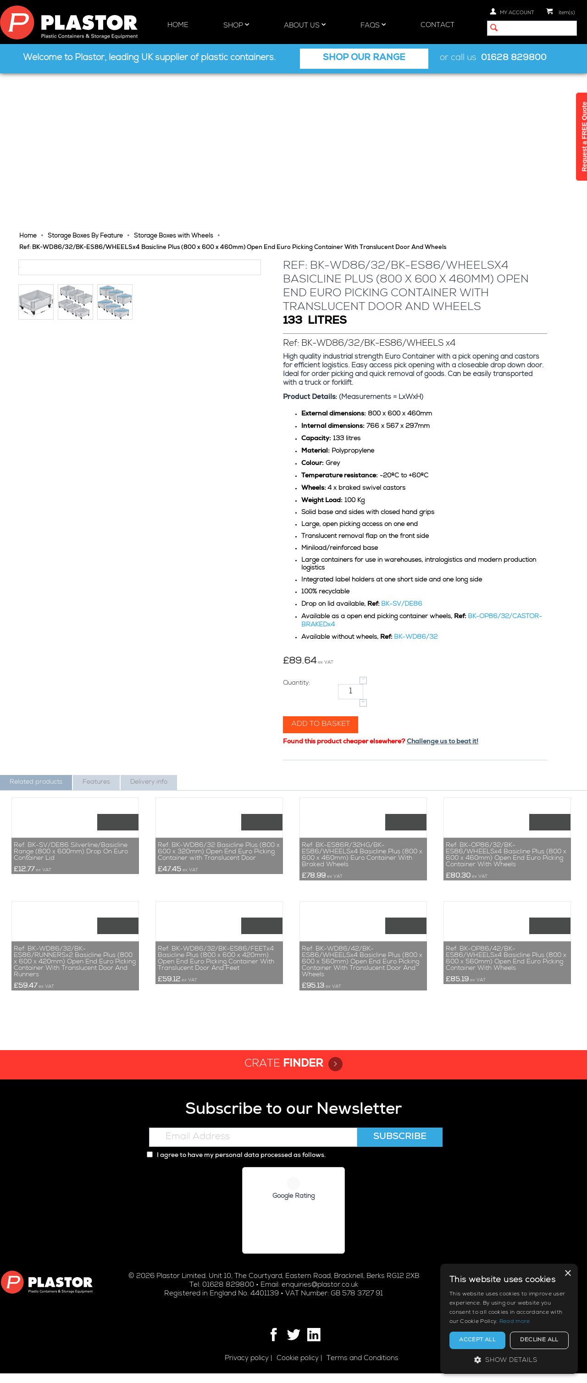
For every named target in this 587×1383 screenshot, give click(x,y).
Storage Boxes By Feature (85, 85)
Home (177, 25)
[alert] (509, 1319)
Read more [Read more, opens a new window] (514, 1322)
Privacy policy (247, 1368)
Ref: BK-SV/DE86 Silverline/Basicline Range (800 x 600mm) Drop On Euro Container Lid (71, 781)
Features (96, 630)
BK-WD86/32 (416, 485)
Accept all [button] (477, 1340)
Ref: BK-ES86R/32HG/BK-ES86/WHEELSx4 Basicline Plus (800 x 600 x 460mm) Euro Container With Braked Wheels (362, 784)
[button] (509, 1360)
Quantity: (297, 531)
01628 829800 (514, 58)
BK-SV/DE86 (402, 452)
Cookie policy (298, 1368)
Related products (36, 630)
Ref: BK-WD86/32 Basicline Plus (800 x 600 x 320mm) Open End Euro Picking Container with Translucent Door (219, 781)
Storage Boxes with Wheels (173, 85)
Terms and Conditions (363, 1368)
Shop (236, 25)
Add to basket (321, 572)
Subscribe (399, 1147)
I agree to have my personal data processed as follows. (236, 1165)
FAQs (373, 25)
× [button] (567, 1273)
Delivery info (148, 630)
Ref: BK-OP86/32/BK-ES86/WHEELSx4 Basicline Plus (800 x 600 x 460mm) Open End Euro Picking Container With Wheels (506, 784)
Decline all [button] (539, 1340)
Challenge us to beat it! (443, 590)
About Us (305, 25)
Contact (437, 25)
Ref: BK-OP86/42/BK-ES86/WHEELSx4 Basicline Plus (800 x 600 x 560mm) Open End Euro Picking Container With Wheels (506, 968)
